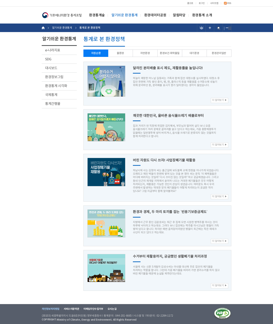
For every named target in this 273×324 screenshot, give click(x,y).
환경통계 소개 (202, 15)
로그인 (202, 3)
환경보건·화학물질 (170, 53)
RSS (229, 3)
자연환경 (145, 53)
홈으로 (190, 3)
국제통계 (51, 95)
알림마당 (179, 15)
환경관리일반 (219, 53)
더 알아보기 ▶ (219, 100)
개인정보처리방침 (50, 309)
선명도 (201, 28)
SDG (48, 59)
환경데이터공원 (155, 15)
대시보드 (51, 68)
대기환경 (194, 53)
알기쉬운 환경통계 (124, 15)
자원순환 (96, 53)
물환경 (120, 53)
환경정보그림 (54, 77)
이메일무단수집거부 (93, 309)
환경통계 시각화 (56, 86)
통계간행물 (52, 104)
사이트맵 (214, 3)
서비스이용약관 (71, 309)
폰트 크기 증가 (210, 28)
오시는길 (112, 309)
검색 (218, 28)
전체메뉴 (229, 28)
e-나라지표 (52, 50)
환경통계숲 (97, 15)
